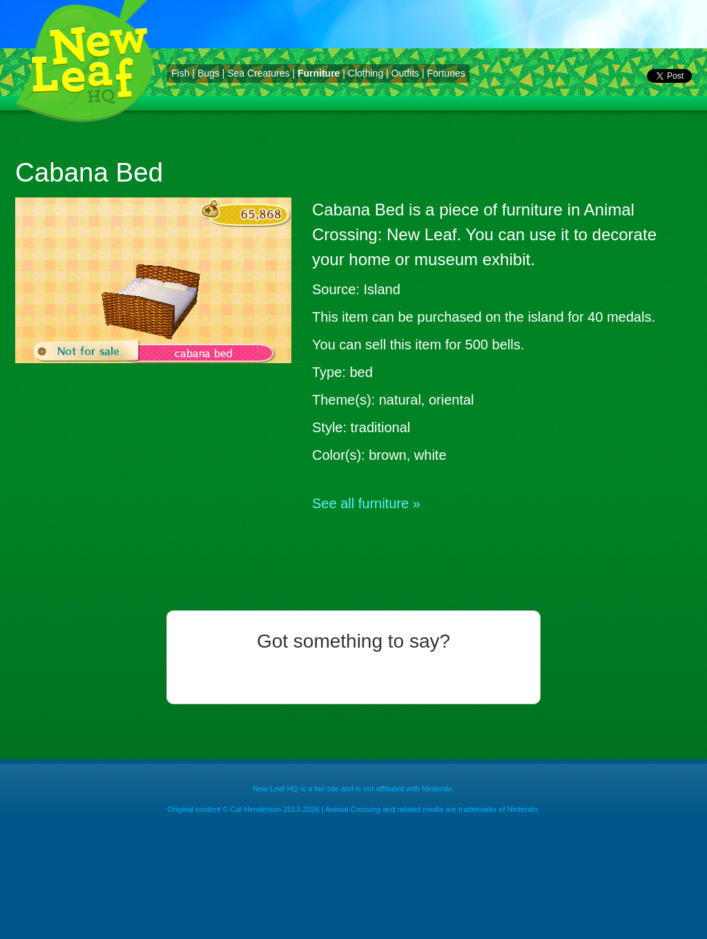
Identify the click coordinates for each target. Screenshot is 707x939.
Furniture (319, 73)
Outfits (405, 73)
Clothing (365, 73)
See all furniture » (366, 503)
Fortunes (446, 73)
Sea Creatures (258, 73)
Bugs (208, 73)
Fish (180, 73)
